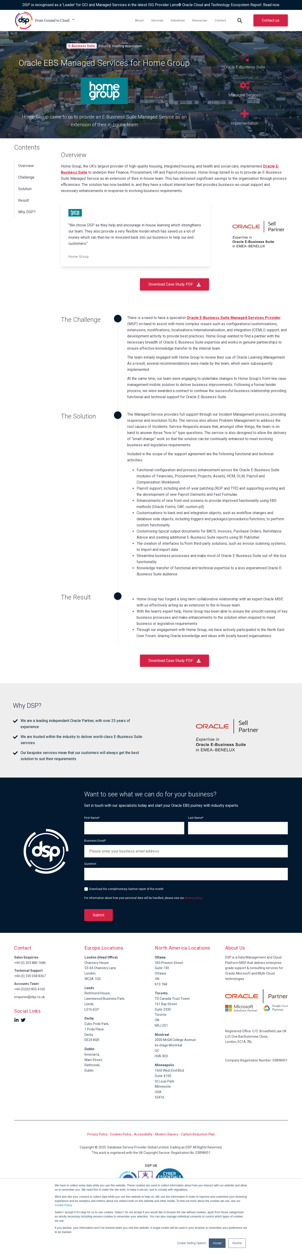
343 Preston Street (169, 963)
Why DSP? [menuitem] (27, 204)
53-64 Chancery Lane (100, 968)
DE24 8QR (91, 1040)
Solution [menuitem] (25, 184)
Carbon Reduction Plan (198, 1134)
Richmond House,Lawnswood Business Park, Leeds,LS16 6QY (104, 998)
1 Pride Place (94, 1029)
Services (157, 20)
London (90, 973)
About (139, 20)
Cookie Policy (63, 1205)
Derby (88, 1035)
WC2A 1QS (92, 979)
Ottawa (160, 973)
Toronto (161, 1014)
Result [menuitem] (23, 194)
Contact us (270, 20)
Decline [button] (237, 1243)
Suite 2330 (163, 1009)
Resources (199, 20)
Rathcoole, (92, 1065)
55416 (159, 1097)
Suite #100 (163, 1076)
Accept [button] (217, 1243)
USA (158, 1092)
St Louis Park (164, 1081)
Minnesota (163, 1086)
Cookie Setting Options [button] (191, 1243)
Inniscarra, (92, 1054)
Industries (178, 20)
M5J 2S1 (161, 1025)
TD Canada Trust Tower (172, 998)
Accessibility (143, 1134)
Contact (220, 20)
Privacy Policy (97, 1134)
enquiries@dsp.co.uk (29, 997)
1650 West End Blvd (169, 1070)
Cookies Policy (120, 1134)
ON (157, 979)
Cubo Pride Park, (96, 1024)
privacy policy (193, 898)
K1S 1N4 (161, 984)
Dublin (89, 1049)
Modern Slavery (166, 1134)
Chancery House (96, 963)
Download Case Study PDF (174, 284)
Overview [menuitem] (26, 165)
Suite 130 (162, 968)
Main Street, (93, 1060)
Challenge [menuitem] (26, 174)
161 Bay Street (166, 1004)
